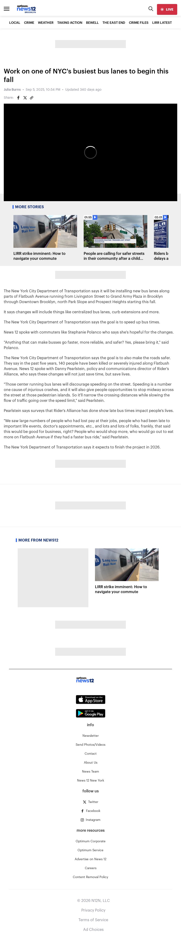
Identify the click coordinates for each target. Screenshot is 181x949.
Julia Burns (12, 89)
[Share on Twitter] (25, 98)
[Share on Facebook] (18, 98)
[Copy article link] (31, 98)
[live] (167, 9)
